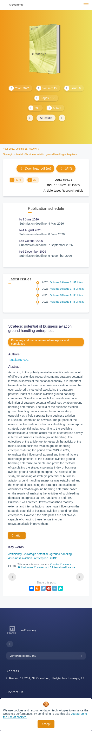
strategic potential (36, 554)
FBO (54, 558)
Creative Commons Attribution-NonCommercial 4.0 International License (46, 566)
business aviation (21, 558)
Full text (78, 282)
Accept (46, 724)
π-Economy (16, 4)
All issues (46, 117)
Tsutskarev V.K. (18, 359)
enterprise (41, 558)
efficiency (16, 554)
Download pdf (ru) (35, 168)
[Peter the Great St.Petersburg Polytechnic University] (12, 634)
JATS (65, 168)
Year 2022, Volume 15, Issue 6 (20, 148)
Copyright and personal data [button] (23, 656)
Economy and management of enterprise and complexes (40, 342)
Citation (17, 535)
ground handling (61, 554)
